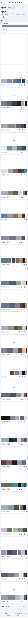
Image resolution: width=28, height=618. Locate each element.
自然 (6, 376)
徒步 (24, 14)
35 (25, 606)
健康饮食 (8, 399)
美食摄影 (3, 399)
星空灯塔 (3, 14)
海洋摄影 (8, 444)
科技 (6, 219)
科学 (2, 219)
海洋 (7, 601)
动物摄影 (3, 197)
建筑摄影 (8, 85)
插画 (20, 14)
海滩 (6, 152)
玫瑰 (11, 14)
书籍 (17, 14)
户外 (7, 331)
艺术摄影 (8, 129)
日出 (14, 14)
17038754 (18, 615)
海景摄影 (8, 264)
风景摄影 (3, 85)
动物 (2, 376)
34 (23, 606)
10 (19, 606)
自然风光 (3, 174)
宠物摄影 (8, 556)
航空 (2, 578)
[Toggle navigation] (2, 2)
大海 (7, 14)
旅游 (2, 152)
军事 (6, 578)
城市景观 (8, 107)
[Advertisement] (13, 49)
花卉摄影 (3, 534)
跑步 (2, 16)
